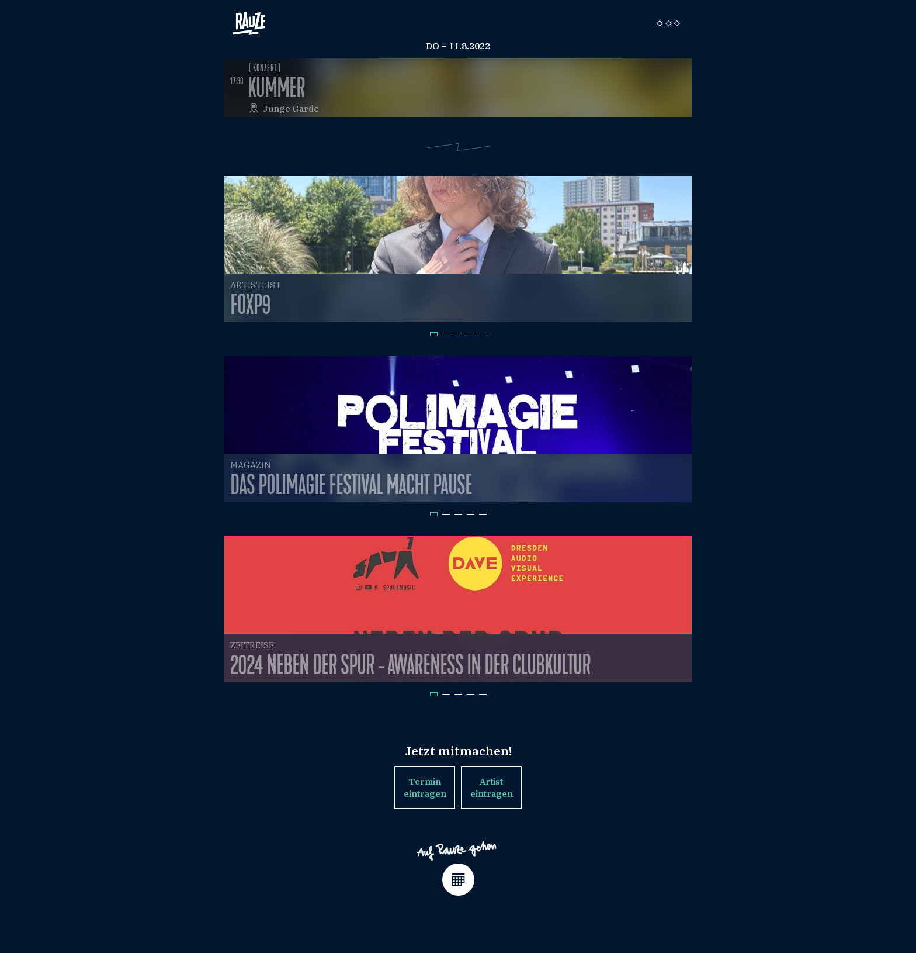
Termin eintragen (425, 787)
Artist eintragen (491, 787)
